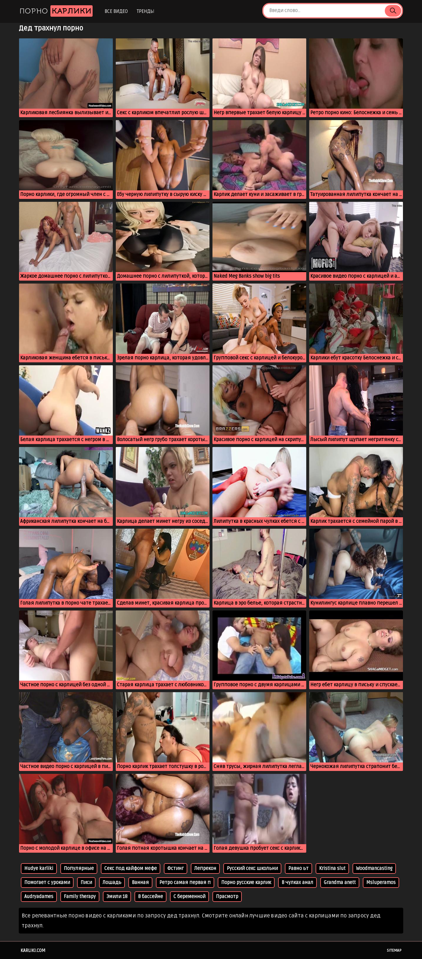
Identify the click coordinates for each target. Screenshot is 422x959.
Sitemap (394, 950)
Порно (56, 11)
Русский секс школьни (252, 868)
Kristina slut (332, 868)
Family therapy (80, 897)
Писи (86, 882)
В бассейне (150, 897)
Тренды (145, 11)
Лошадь (112, 882)
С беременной (189, 897)
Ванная (140, 882)
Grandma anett (340, 882)
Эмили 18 (116, 897)
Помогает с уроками (47, 882)
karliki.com (33, 950)
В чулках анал (297, 882)
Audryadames (38, 897)
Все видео (116, 11)
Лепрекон (205, 868)
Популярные (79, 868)
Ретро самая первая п (185, 882)
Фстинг (175, 868)
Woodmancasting (374, 868)
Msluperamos (381, 882)
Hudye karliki (38, 868)
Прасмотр (227, 897)
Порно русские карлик (246, 882)
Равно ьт (298, 868)
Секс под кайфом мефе (130, 868)
